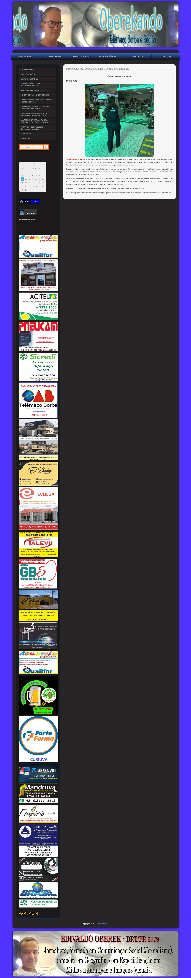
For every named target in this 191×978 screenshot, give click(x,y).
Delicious (26, 229)
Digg (46, 224)
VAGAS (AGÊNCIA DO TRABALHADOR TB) (109, 56)
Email (51, 229)
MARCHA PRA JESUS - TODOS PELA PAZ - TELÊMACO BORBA (35, 121)
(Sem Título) (26, 134)
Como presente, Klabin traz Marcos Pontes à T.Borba (36, 101)
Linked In (36, 224)
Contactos (25, 138)
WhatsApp (41, 229)
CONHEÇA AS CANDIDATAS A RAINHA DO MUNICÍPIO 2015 (34, 114)
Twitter (26, 224)
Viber (46, 229)
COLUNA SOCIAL (53, 56)
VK (36, 229)
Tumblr (41, 224)
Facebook (21, 224)
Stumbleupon (21, 229)
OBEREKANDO (25, 56)
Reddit (51, 224)
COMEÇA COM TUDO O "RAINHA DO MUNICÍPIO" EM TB (35, 108)
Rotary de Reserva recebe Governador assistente (32, 128)
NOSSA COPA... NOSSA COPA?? (165, 56)
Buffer (31, 229)
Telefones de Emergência (137, 56)
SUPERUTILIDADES (81, 56)
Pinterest (31, 224)
